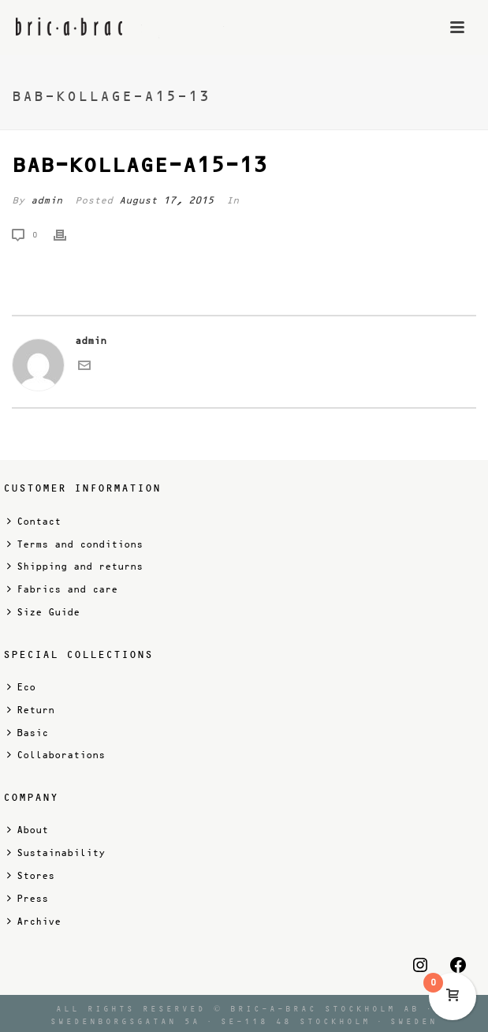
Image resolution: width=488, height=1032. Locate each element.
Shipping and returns (75, 566)
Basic (27, 732)
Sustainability (56, 852)
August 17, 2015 (166, 200)
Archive (34, 921)
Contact (34, 521)
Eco (21, 687)
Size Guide (43, 612)
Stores (30, 875)
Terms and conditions (75, 544)
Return (30, 710)
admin (46, 200)
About (27, 830)
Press (27, 898)
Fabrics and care (62, 589)
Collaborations (56, 755)
